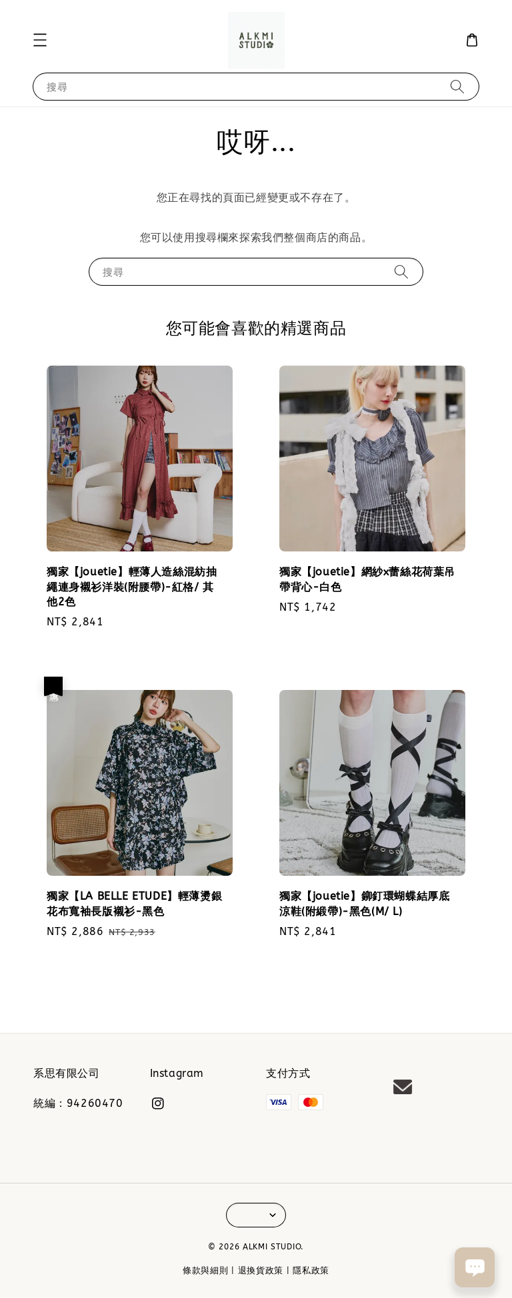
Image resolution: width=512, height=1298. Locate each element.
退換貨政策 (261, 1270)
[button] (40, 40)
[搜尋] (457, 86)
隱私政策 (311, 1270)
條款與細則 (206, 1270)
